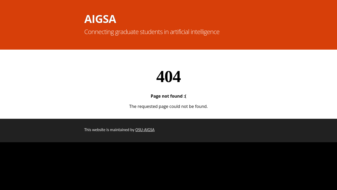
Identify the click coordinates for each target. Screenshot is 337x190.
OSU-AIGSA (145, 129)
